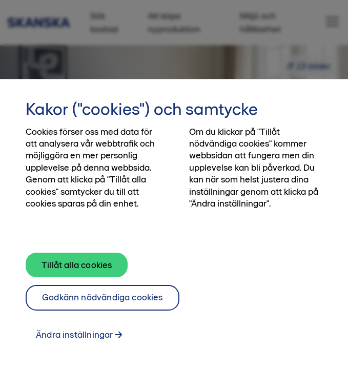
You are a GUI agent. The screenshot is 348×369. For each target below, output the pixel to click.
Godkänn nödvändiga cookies (102, 308)
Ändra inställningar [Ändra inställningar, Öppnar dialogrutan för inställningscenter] (74, 346)
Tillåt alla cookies (77, 275)
